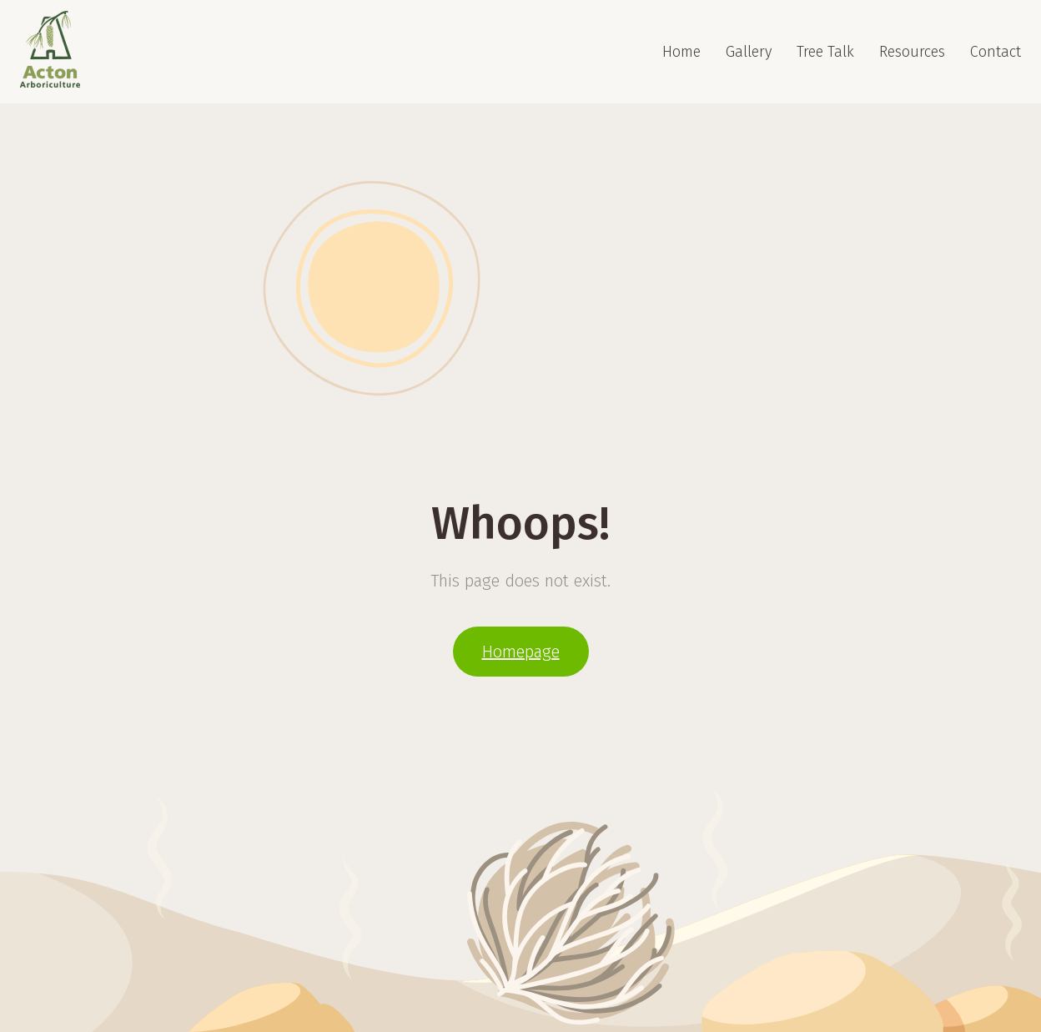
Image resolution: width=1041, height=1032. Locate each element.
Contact (995, 52)
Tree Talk (825, 52)
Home (681, 52)
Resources (912, 52)
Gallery (749, 52)
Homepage (521, 652)
